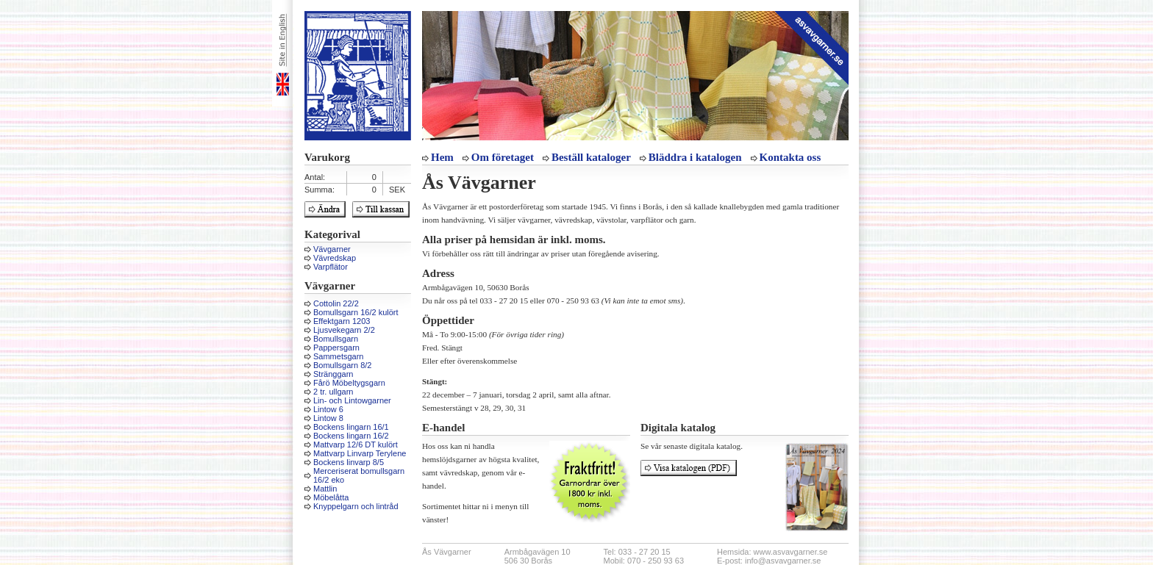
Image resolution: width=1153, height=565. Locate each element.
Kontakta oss (790, 157)
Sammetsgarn (338, 356)
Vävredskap (334, 257)
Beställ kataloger (591, 157)
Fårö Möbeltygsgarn (349, 382)
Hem (442, 157)
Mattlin (325, 488)
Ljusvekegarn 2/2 (344, 329)
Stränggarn (333, 374)
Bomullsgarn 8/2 (342, 365)
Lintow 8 (328, 418)
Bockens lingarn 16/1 (351, 426)
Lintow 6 (328, 409)
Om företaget (502, 157)
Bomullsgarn (335, 338)
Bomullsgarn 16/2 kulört (356, 312)
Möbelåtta (331, 497)
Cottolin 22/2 (336, 303)
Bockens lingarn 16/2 (351, 435)
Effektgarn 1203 (341, 321)
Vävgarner (332, 249)
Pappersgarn (336, 347)
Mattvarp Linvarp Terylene (359, 453)
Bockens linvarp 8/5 (348, 462)
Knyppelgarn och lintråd (356, 506)
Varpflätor (330, 266)
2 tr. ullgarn (333, 391)
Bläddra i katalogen (695, 157)
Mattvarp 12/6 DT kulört (355, 444)
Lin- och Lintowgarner (352, 400)
